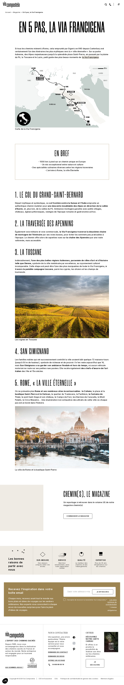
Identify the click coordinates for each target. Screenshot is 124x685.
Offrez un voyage (56, 660)
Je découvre (95, 663)
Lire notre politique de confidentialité (111, 602)
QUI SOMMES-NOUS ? (14, 667)
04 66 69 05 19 (56, 665)
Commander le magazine (77, 516)
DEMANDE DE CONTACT (58, 652)
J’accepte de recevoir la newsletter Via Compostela (86, 600)
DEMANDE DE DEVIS (56, 656)
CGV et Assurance (45, 679)
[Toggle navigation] (118, 4)
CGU (56, 679)
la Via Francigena (90, 57)
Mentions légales (107, 679)
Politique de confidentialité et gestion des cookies (79, 679)
